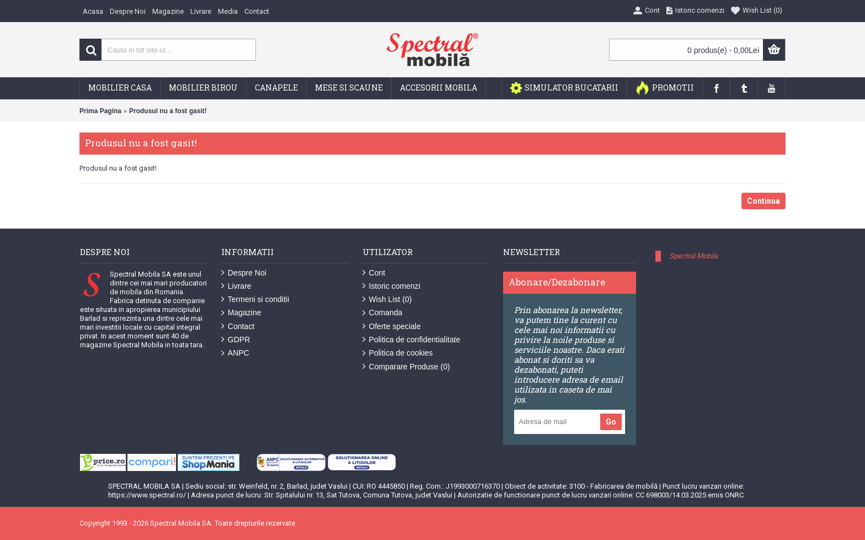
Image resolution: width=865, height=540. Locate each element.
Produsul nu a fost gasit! (168, 111)
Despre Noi (243, 273)
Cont (374, 273)
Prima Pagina (100, 111)
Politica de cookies (397, 353)
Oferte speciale (391, 326)
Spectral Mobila (693, 256)
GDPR (235, 340)
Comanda (382, 312)
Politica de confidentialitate (411, 340)
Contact (237, 326)
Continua (763, 201)
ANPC (235, 353)
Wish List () (387, 299)
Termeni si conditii (255, 299)
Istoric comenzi (391, 286)
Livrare (236, 286)
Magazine (241, 312)
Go (611, 421)
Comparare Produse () (406, 367)
